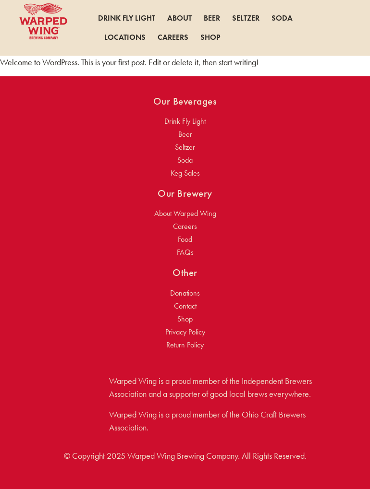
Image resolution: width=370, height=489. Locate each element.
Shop (210, 37)
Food (185, 239)
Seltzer (245, 18)
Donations (185, 293)
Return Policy (185, 345)
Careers (173, 37)
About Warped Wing (185, 213)
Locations (125, 37)
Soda (282, 18)
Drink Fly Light (126, 18)
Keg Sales (185, 173)
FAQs (185, 252)
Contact (185, 306)
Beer (212, 18)
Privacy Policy (185, 332)
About (179, 18)
